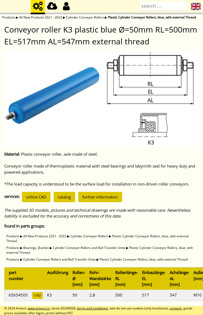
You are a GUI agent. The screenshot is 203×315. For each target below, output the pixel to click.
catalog (64, 197)
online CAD (36, 197)
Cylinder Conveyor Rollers (85, 17)
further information (100, 197)
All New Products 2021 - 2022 (40, 17)
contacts (175, 308)
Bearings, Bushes (36, 247)
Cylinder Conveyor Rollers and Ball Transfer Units (89, 247)
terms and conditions (92, 308)
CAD (37, 295)
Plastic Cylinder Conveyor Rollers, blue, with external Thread (152, 17)
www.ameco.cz (39, 308)
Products (8, 17)
